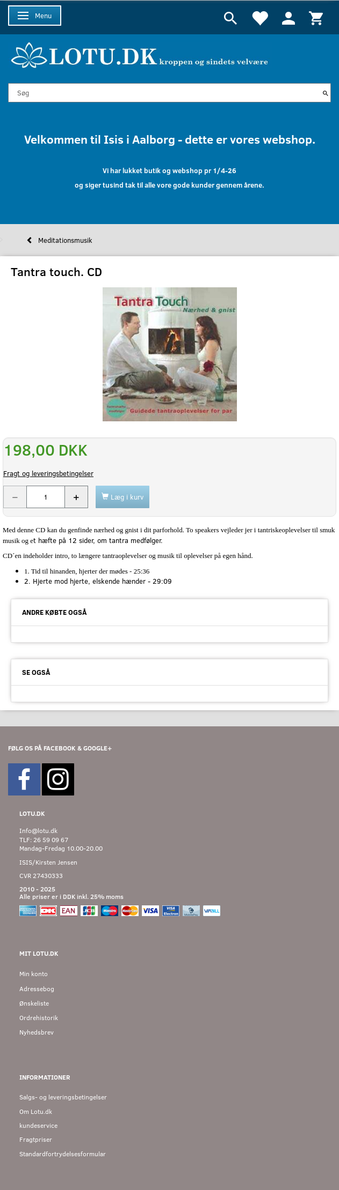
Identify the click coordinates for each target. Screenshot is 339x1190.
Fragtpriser (35, 1139)
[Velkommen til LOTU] (140, 54)
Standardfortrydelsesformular (62, 1154)
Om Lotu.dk (35, 1111)
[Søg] (325, 93)
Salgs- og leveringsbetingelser (63, 1097)
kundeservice (38, 1125)
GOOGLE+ (97, 748)
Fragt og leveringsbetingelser (48, 473)
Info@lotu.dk (38, 831)
